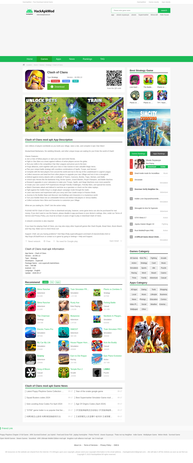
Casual (66, 81)
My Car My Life (43, 342)
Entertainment (163, 304)
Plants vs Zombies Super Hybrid (114, 289)
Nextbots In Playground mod (114, 316)
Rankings (87, 59)
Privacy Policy (105, 445)
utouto (133, 15)
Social (144, 304)
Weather (154, 304)
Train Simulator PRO (113, 329)
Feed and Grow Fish (64, 435)
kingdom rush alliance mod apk (79, 438)
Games (44, 59)
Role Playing (144, 258)
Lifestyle (154, 294)
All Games (134, 258)
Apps (58, 59)
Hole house (164, 15)
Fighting (154, 258)
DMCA (116, 445)
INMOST (74, 329)
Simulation (134, 268)
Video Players (134, 304)
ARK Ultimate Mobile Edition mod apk (51, 438)
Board (153, 273)
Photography (144, 299)
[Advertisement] (96, 37)
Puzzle (163, 268)
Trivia (134, 278)
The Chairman (43, 316)
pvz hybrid (52, 435)
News (72, 59)
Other (144, 309)
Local (134, 294)
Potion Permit (94, 435)
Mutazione (75, 316)
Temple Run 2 (76, 369)
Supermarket (143, 15)
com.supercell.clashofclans (49, 263)
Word (144, 273)
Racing (134, 273)
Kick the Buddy (110, 342)
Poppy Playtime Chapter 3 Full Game (14, 435)
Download (57, 87)
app (112, 15)
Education (154, 299)
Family (143, 278)
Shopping (163, 289)
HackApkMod (141, 2)
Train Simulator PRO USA (80, 289)
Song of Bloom (43, 369)
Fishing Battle (110, 303)
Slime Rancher (43, 289)
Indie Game (137, 435)
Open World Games (7, 438)
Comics (164, 299)
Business (163, 294)
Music (163, 263)
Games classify (154, 2)
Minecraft (154, 15)
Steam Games (21, 438)
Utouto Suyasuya (153, 160)
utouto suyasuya (122, 15)
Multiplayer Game (150, 435)
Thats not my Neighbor (123, 435)
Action (134, 263)
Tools (154, 289)
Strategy (48, 65)
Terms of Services (91, 445)
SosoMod (32, 438)
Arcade (163, 258)
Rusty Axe (74, 303)
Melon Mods (162, 435)
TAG (102, 59)
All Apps (134, 289)
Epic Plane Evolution (113, 356)
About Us (77, 445)
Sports (143, 268)
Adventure (154, 278)
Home (30, 59)
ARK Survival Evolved (38, 435)
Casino (163, 273)
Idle (153, 268)
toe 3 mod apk (97, 438)
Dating (143, 289)
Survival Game (174, 435)
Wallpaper (134, 309)
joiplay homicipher (80, 435)
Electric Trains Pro (45, 329)
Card (154, 263)
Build (75, 81)
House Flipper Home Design (80, 342)
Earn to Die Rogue (78, 356)
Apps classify (166, 2)
